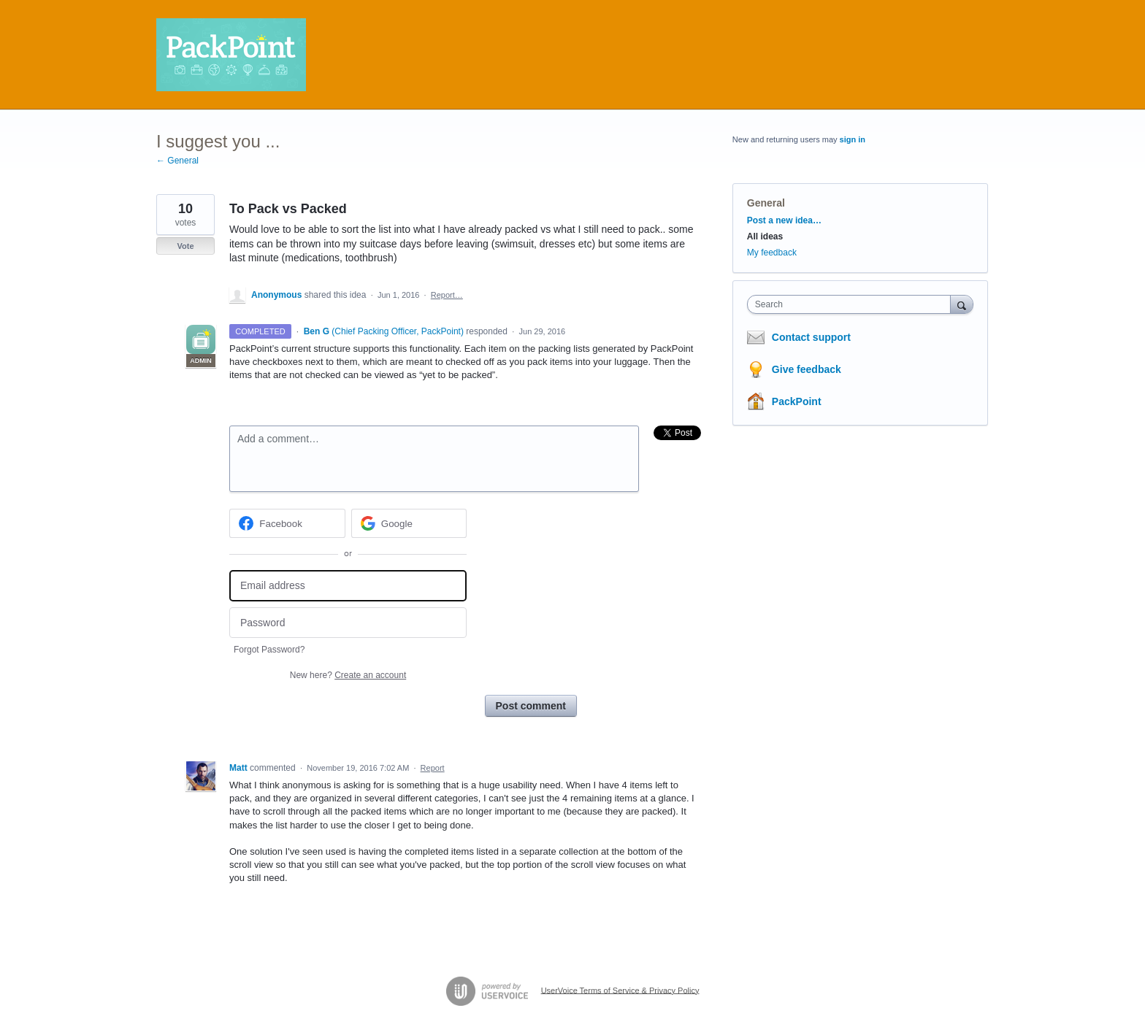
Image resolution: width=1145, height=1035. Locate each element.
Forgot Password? (269, 650)
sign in (852, 139)
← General (177, 160)
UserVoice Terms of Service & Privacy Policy (620, 989)
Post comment (531, 706)
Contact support (811, 337)
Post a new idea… (784, 220)
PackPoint (797, 401)
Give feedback (806, 369)
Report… (447, 295)
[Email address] (348, 585)
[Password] (348, 623)
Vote (185, 246)
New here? (348, 675)
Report (433, 767)
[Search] (961, 304)
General (766, 203)
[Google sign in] (409, 523)
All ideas (765, 236)
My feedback (772, 252)
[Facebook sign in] (287, 523)
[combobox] (852, 304)
